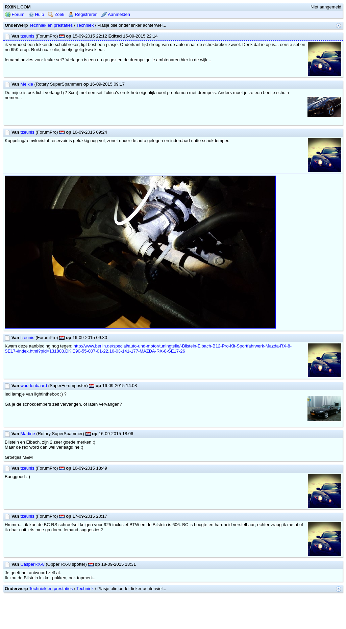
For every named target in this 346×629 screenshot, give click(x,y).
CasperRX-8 (32, 564)
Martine (27, 433)
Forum (14, 14)
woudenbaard (33, 385)
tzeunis (27, 36)
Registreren (83, 14)
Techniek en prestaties (51, 25)
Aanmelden (115, 14)
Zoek (56, 14)
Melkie (26, 84)
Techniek (85, 25)
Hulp (36, 14)
